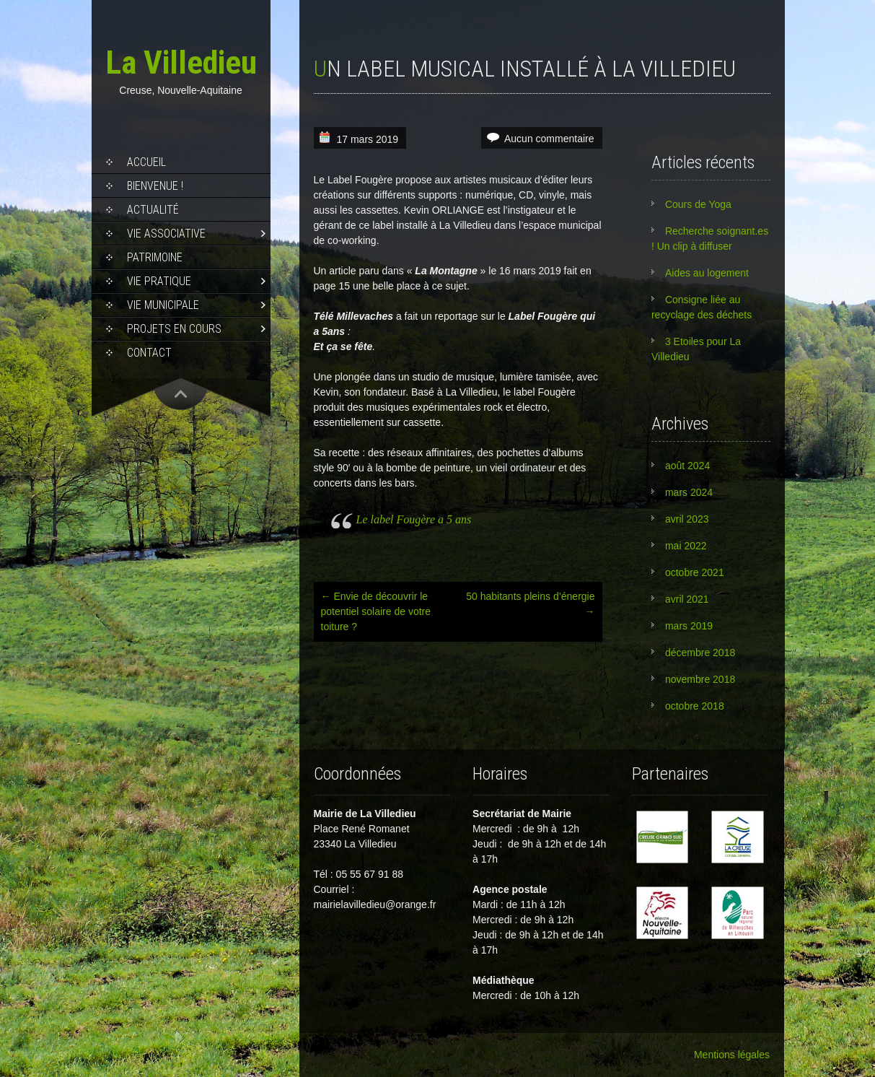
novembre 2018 (700, 679)
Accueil (146, 162)
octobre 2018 (694, 706)
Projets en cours (174, 329)
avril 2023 (687, 519)
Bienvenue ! (155, 186)
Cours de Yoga (698, 204)
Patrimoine (155, 257)
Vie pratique (159, 281)
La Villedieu (181, 62)
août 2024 (687, 465)
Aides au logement (707, 273)
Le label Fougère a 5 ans (414, 519)
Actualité (153, 210)
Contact (149, 352)
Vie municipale (163, 305)
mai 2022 (686, 545)
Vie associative (166, 233)
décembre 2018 (700, 652)
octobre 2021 (694, 572)
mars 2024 (689, 492)
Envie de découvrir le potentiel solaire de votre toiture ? (376, 611)
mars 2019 (689, 626)
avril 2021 (687, 599)
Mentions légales (732, 1054)
